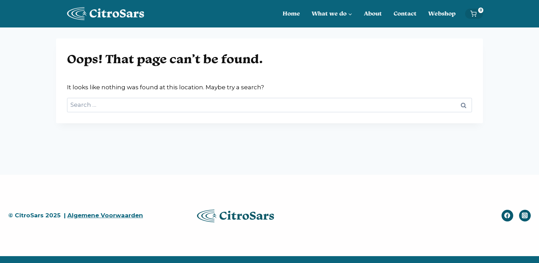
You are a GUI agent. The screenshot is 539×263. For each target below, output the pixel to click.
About (373, 13)
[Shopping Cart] (476, 14)
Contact (405, 13)
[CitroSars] (107, 13)
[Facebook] (507, 215)
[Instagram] (525, 215)
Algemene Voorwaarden (105, 215)
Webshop (442, 13)
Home (291, 13)
